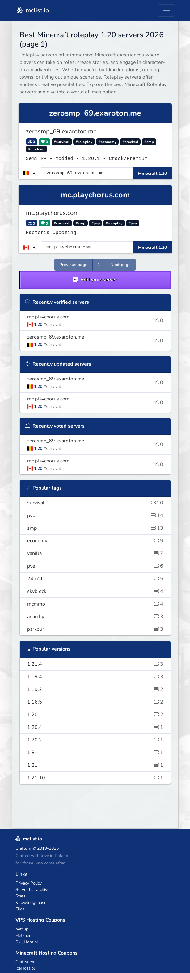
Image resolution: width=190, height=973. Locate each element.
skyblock (95, 591)
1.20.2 (95, 740)
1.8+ (95, 752)
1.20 (95, 714)
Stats (20, 896)
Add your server (95, 280)
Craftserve (25, 962)
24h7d (95, 578)
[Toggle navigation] (166, 10)
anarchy (95, 616)
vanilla (95, 553)
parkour (95, 629)
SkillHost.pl (26, 942)
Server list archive (32, 890)
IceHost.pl (25, 968)
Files (19, 909)
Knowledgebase (30, 902)
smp (95, 528)
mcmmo (95, 604)
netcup (21, 929)
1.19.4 (95, 676)
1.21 (95, 765)
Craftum (23, 848)
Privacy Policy (28, 883)
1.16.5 (95, 702)
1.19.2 (95, 689)
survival (95, 503)
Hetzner (23, 935)
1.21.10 (95, 778)
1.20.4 (95, 727)
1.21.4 (95, 664)
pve (95, 566)
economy (95, 540)
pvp (95, 515)
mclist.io (32, 10)
